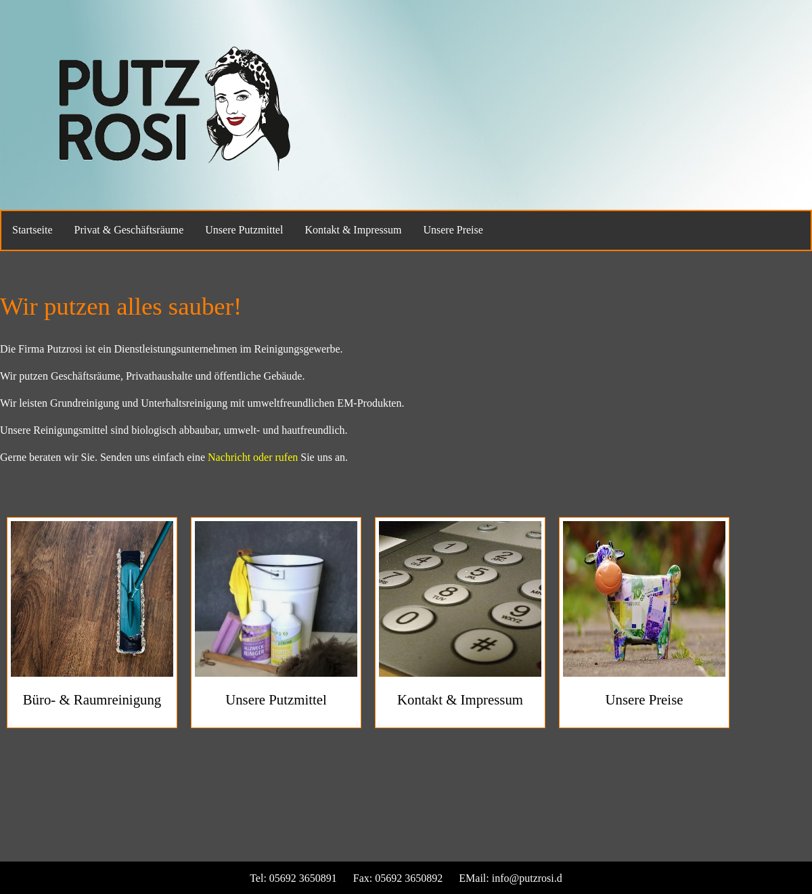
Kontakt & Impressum (352, 230)
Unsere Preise (452, 230)
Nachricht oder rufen (253, 457)
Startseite (32, 230)
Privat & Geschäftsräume (129, 230)
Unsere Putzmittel (244, 230)
